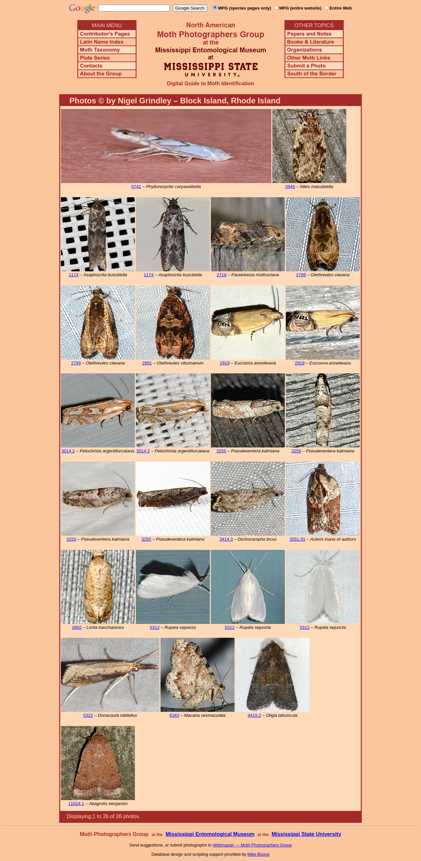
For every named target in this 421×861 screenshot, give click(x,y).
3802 (77, 627)
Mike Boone (258, 854)
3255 (221, 450)
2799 (301, 274)
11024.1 (76, 803)
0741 (136, 186)
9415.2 (254, 715)
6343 (174, 715)
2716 (222, 274)
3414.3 (226, 539)
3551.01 (297, 539)
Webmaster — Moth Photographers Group (252, 845)
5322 (88, 715)
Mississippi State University (306, 834)
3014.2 (68, 450)
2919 (225, 363)
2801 (147, 363)
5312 (155, 627)
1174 (74, 274)
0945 (290, 186)
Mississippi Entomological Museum (209, 834)
